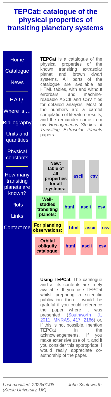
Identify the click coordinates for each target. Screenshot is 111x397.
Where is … (17, 111)
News (17, 82)
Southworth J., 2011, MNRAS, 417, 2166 (71, 317)
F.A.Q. (17, 99)
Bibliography (17, 122)
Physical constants (17, 154)
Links (17, 216)
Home (17, 60)
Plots (17, 205)
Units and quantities (17, 137)
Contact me (17, 227)
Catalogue (17, 71)
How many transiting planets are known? (17, 184)
